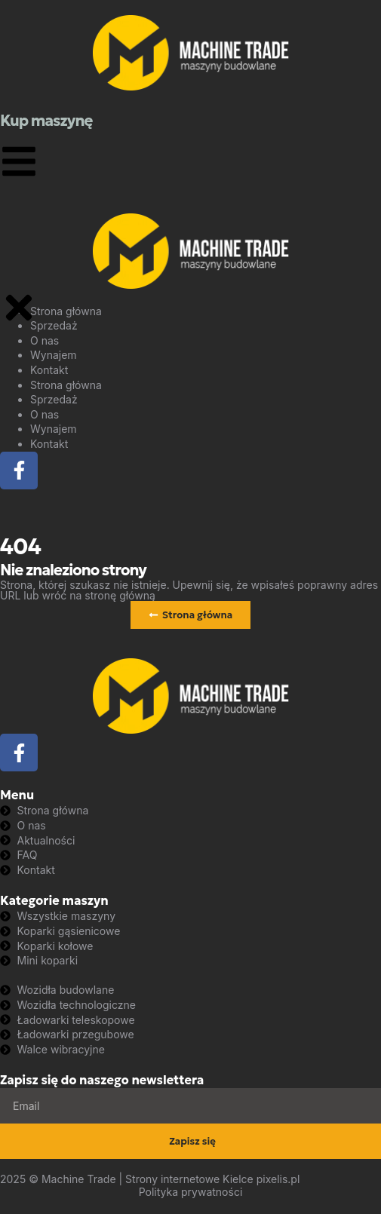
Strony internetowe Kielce (189, 1179)
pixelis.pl (278, 1179)
